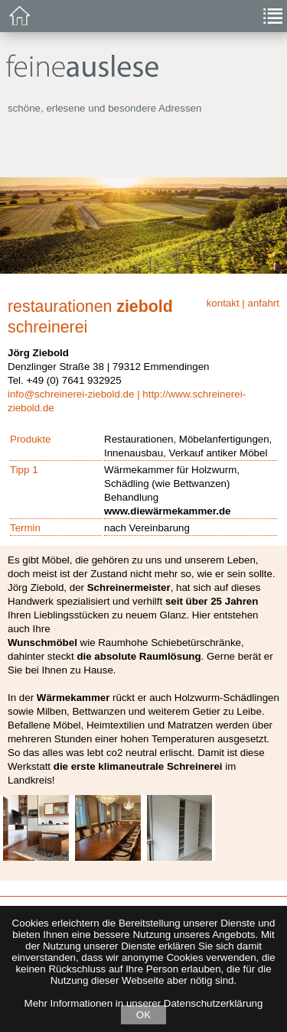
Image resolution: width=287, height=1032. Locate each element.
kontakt (223, 303)
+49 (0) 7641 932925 (73, 380)
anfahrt (264, 303)
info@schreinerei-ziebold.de (71, 394)
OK (143, 1015)
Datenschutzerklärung (213, 1003)
